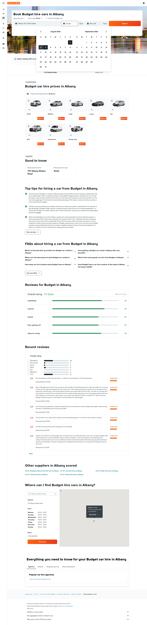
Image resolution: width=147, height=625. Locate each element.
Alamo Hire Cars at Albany (71, 474)
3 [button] (45, 47)
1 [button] (86, 42)
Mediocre (33, 372)
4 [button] (50, 47)
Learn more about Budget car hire (40, 579)
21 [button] (65, 57)
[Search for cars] (3, 18)
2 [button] (40, 47)
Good (32, 365)
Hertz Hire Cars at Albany (36, 474)
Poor (31, 374)
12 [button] (55, 52)
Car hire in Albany (76, 594)
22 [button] (70, 57)
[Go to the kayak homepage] (13, 3)
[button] (3, 3)
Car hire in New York (63, 594)
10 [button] (46, 52)
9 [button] (40, 52)
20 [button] (60, 57)
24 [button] (46, 62)
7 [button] (65, 47)
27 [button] (60, 62)
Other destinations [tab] (68, 567)
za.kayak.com (28, 594)
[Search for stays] (3, 14)
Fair (31, 370)
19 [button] (55, 57)
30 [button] (41, 67)
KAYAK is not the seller (78, 612)
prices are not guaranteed (65, 606)
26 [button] (55, 62)
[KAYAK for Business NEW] (3, 32)
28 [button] (65, 62)
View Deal (40, 118)
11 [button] (50, 52)
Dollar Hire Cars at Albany (106, 471)
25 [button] (50, 62)
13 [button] (60, 52)
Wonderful (34, 360)
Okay (32, 367)
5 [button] (55, 47)
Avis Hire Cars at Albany (71, 471)
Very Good (34, 363)
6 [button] (60, 47)
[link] (42, 542)
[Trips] (3, 38)
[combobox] (19, 18)
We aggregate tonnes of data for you (78, 615)
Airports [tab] (40, 567)
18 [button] (50, 57)
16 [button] (41, 57)
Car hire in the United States (47, 594)
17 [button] (45, 57)
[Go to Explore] (3, 24)
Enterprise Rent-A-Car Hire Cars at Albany (42, 471)
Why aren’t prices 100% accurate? (78, 619)
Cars (36, 594)
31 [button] (45, 67)
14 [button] (65, 52)
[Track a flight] (3, 28)
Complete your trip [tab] (52, 567)
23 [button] (41, 62)
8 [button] (70, 47)
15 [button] (70, 52)
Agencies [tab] (31, 567)
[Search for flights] (3, 9)
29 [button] (70, 62)
